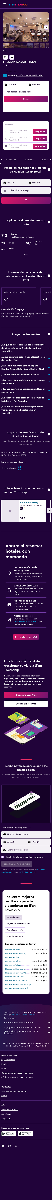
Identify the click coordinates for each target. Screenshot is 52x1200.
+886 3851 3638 (11, 72)
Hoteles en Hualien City (15, 1003)
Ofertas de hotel (8, 1094)
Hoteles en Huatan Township (18, 1034)
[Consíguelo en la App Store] (25, 1184)
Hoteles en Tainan (13, 1015)
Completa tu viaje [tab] (15, 986)
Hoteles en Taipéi (12, 999)
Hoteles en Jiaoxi (12, 1007)
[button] (5, 4)
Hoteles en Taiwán (40, 1094)
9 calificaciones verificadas (29, 75)
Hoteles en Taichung (14, 1011)
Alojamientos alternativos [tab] (18, 973)
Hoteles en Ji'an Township (16, 1096)
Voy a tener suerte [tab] (15, 980)
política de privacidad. (27, 921)
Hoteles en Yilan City (14, 1026)
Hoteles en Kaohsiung (15, 1019)
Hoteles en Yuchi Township (17, 1030)
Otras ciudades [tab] (13, 967)
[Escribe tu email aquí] (28, 899)
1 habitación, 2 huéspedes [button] (18, 92)
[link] (26, 666)
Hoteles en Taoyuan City (16, 1022)
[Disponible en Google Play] (8, 1184)
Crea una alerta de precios (25, 651)
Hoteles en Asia (24, 1094)
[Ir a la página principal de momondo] (18, 4)
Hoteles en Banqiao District (17, 1038)
